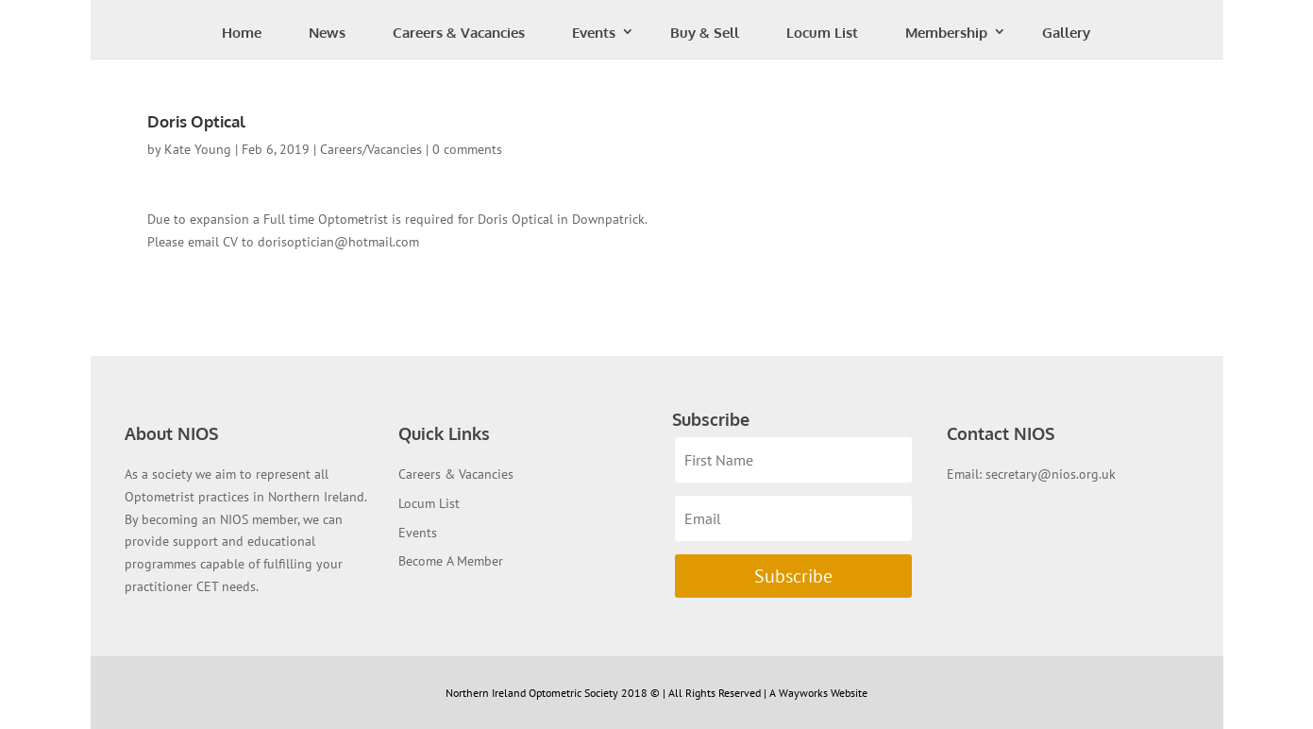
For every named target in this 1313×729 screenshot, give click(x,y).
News (327, 33)
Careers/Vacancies (371, 149)
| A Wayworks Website (815, 693)
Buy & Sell (704, 33)
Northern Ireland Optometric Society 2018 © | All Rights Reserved (605, 693)
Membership (946, 33)
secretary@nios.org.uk (1050, 474)
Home (241, 33)
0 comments (467, 149)
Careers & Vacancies (459, 33)
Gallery (1066, 33)
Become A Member (450, 560)
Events (593, 33)
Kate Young (197, 149)
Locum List (822, 33)
